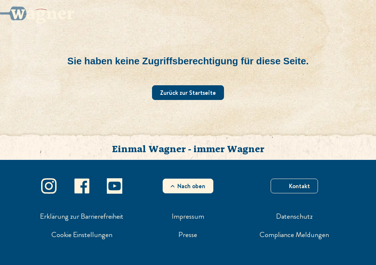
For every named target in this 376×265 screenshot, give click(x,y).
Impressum (188, 216)
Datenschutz (294, 216)
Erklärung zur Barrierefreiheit (81, 216)
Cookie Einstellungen (81, 234)
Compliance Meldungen (294, 234)
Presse (187, 234)
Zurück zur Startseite (188, 93)
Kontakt (299, 186)
